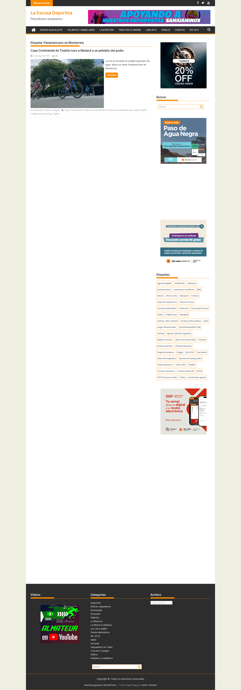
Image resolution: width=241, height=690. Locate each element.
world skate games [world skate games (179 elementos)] (197, 377)
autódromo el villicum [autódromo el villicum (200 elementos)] (184, 289)
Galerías (95, 617)
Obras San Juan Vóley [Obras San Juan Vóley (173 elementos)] (185, 339)
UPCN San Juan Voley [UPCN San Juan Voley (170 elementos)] (167, 377)
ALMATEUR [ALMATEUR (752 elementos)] (180, 283)
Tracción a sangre (130, 30)
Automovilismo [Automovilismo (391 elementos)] (164, 289)
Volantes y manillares (81, 30)
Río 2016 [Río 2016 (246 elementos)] (190, 352)
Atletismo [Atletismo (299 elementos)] (192, 283)
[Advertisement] (183, 190)
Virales (165, 30)
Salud (93, 639)
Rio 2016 (194, 30)
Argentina (96, 602)
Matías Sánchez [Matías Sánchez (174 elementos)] (164, 339)
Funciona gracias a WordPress (100, 684)
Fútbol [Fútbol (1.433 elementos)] (160, 314)
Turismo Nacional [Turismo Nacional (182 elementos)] (186, 371)
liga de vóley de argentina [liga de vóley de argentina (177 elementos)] (179, 333)
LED (55, 56)
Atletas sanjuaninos (101, 606)
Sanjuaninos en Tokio (102, 647)
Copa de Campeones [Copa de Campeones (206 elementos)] (167, 302)
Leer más (111, 75)
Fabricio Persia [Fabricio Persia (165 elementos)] (187, 302)
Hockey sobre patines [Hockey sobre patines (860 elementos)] (191, 320)
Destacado (38, 110)
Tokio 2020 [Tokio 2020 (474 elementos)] (180, 364)
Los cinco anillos (99, 628)
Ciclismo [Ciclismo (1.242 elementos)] (194, 295)
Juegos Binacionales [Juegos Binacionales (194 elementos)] (166, 327)
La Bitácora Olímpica (101, 624)
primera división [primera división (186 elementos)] (164, 346)
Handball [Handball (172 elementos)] (184, 314)
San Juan (95, 643)
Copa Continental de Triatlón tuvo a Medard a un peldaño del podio (77, 50)
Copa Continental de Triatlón (77, 110)
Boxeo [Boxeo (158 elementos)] (160, 295)
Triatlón (55, 113)
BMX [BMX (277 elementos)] (199, 289)
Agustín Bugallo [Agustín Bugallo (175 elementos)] (164, 283)
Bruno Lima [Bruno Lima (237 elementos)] (171, 295)
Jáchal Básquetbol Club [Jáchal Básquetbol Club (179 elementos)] (190, 327)
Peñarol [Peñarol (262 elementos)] (202, 339)
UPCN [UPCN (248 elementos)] (199, 371)
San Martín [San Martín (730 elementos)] (202, 352)
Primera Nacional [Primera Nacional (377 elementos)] (184, 346)
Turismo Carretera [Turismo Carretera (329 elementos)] (165, 371)
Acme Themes (149, 684)
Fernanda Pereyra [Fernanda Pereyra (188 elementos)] (199, 308)
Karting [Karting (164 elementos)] (160, 333)
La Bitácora (107, 30)
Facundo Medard (98, 110)
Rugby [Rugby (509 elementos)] (180, 352)
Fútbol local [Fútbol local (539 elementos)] (171, 314)
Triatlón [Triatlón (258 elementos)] (192, 364)
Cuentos (180, 30)
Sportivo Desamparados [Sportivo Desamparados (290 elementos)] (190, 358)
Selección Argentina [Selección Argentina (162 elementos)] (166, 358)
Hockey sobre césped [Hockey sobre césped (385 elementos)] (167, 320)
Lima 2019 (151, 30)
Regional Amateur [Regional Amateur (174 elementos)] (165, 352)
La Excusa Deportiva (51, 13)
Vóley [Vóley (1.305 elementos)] (182, 377)
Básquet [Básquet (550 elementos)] (184, 295)
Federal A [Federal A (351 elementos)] (184, 308)
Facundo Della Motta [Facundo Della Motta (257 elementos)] (166, 308)
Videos (94, 654)
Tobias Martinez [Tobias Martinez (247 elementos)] (164, 364)
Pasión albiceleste (51, 30)
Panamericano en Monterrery (119, 110)
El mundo (95, 613)
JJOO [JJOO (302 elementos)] (206, 320)
